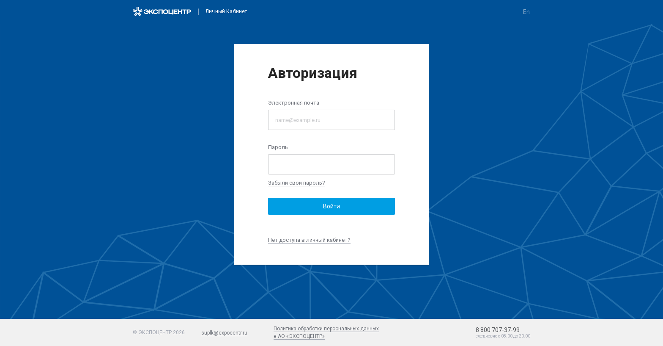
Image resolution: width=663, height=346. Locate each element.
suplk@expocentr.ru (224, 333)
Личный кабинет (226, 11)
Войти (331, 206)
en (526, 11)
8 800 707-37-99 (498, 330)
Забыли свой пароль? (296, 183)
